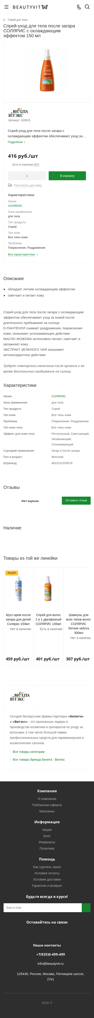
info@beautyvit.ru (51, 955)
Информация (47, 813)
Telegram (40, 923)
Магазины (47, 802)
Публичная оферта (47, 796)
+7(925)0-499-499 (50, 945)
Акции (47, 821)
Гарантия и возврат (47, 877)
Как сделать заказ (47, 858)
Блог (46, 827)
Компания (47, 782)
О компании (47, 790)
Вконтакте (29, 923)
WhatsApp (62, 923)
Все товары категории (29, 743)
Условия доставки (47, 870)
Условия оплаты (47, 864)
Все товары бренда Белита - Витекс (39, 750)
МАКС (51, 923)
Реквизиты (47, 833)
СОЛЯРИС (15, 205)
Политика (47, 839)
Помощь (47, 850)
